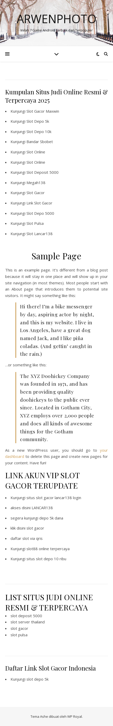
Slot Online (35, 151)
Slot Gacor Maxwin (42, 111)
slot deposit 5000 (26, 615)
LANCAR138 (42, 507)
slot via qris (32, 538)
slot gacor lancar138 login (58, 497)
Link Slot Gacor (39, 202)
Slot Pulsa (35, 223)
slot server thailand (28, 621)
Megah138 (35, 182)
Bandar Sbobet (39, 141)
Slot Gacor (35, 192)
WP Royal (74, 716)
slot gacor (35, 528)
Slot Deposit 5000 (42, 172)
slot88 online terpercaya (48, 548)
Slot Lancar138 (39, 233)
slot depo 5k (37, 679)
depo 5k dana (51, 518)
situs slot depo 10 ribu (46, 558)
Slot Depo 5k (37, 121)
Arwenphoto (57, 18)
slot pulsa (19, 634)
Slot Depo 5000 (40, 213)
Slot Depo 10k (38, 131)
